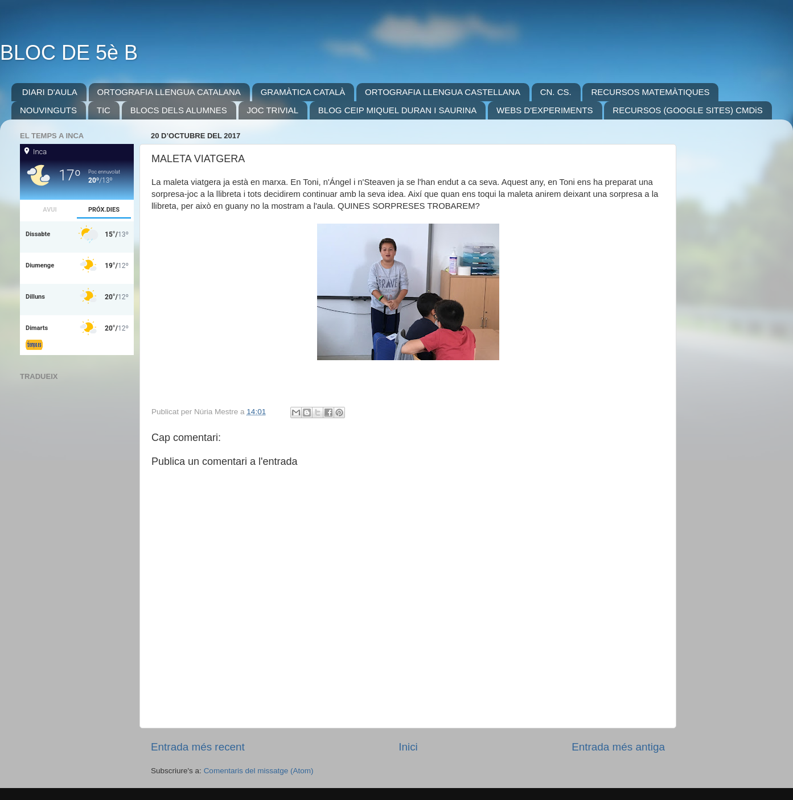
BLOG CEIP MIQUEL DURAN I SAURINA (397, 110)
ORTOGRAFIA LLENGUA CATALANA (169, 92)
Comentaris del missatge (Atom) (259, 770)
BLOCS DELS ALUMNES (178, 110)
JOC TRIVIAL (273, 110)
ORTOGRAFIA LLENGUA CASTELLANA (442, 92)
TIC (103, 110)
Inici (408, 747)
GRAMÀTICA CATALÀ (303, 92)
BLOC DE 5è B (69, 52)
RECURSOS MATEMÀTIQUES (650, 92)
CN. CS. (556, 92)
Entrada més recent (198, 747)
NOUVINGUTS (48, 110)
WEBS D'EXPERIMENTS (544, 110)
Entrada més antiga (618, 747)
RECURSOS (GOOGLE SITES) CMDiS (687, 110)
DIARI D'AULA (49, 92)
